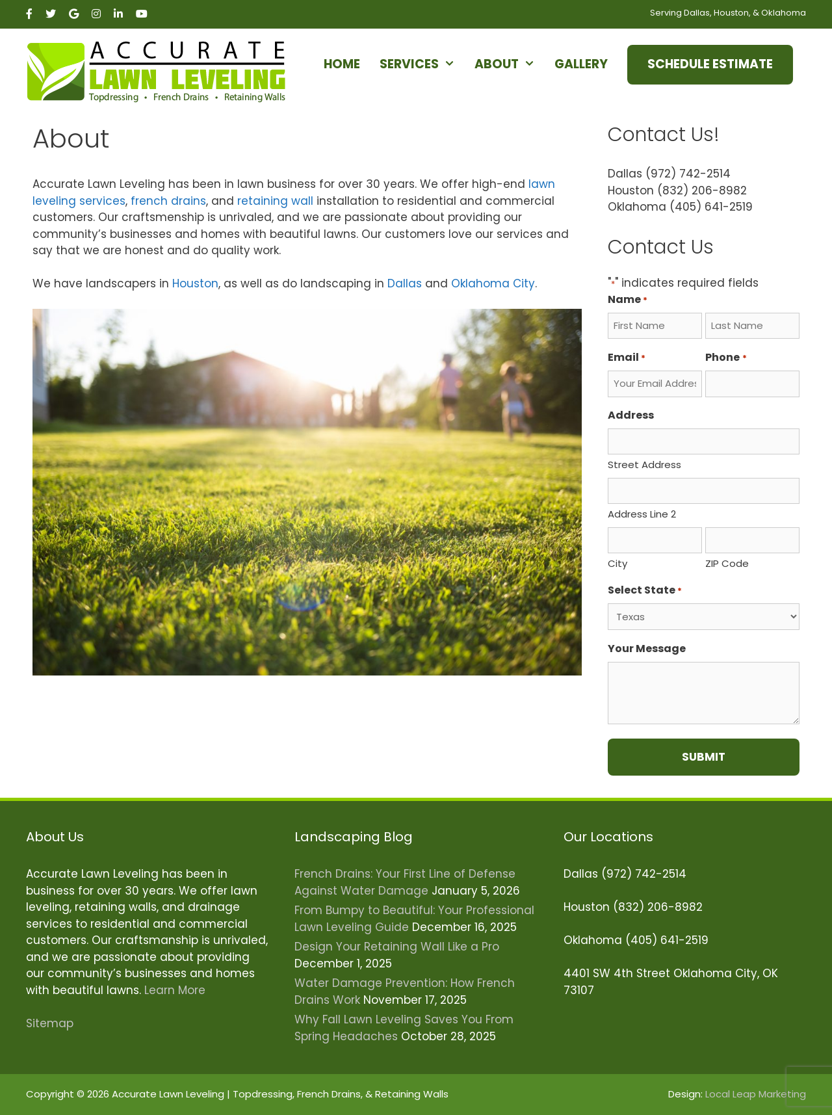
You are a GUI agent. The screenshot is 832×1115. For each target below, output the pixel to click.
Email (626, 357)
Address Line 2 (642, 514)
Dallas (404, 283)
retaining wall (275, 201)
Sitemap (49, 1023)
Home (342, 64)
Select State (645, 590)
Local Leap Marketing (755, 1094)
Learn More (174, 990)
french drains (168, 201)
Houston (195, 283)
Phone (725, 357)
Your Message (647, 648)
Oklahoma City (493, 283)
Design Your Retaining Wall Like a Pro (396, 946)
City (617, 563)
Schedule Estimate (710, 64)
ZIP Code (727, 563)
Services (424, 64)
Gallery (581, 64)
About (511, 64)
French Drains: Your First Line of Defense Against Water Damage (404, 882)
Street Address (644, 464)
